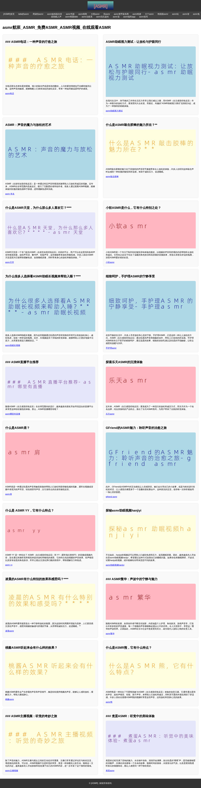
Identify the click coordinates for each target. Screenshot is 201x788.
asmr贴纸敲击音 (54, 14)
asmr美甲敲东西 (121, 14)
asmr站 (175, 14)
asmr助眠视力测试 (114, 111)
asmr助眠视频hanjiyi (115, 565)
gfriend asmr (111, 497)
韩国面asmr (163, 14)
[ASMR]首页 (8, 14)
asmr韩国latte (71, 17)
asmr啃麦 (137, 14)
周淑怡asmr (38, 14)
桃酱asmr (9, 699)
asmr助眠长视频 (12, 345)
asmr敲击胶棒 (112, 176)
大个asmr (149, 14)
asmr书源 (70, 14)
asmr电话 (9, 93)
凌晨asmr (9, 631)
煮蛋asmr (110, 771)
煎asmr (106, 14)
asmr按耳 (143, 17)
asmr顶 (116, 17)
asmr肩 (8, 494)
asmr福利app (129, 17)
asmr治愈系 (87, 17)
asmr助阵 (82, 14)
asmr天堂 (9, 262)
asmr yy (8, 565)
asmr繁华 (110, 634)
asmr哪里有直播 (12, 414)
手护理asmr (111, 348)
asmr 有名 (9, 194)
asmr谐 (186, 14)
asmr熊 (109, 702)
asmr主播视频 (11, 771)
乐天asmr (110, 414)
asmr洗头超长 (102, 17)
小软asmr (110, 262)
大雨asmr (95, 14)
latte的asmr (23, 14)
